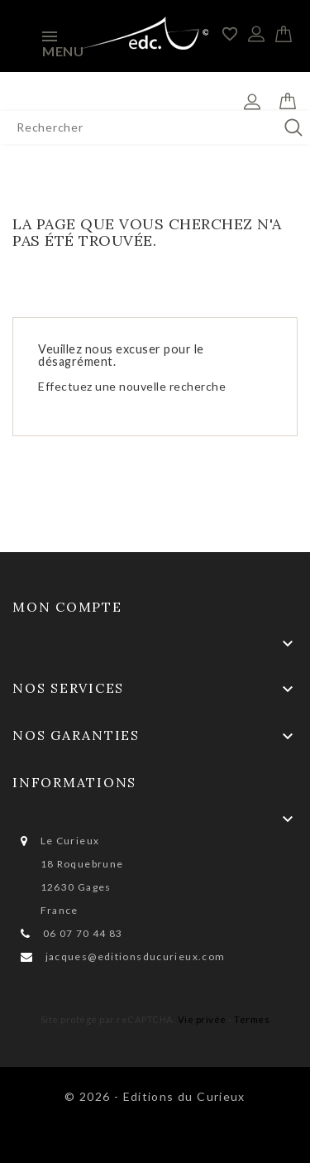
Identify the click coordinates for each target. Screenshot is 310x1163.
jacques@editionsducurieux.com (135, 956)
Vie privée (202, 1019)
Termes (251, 1019)
